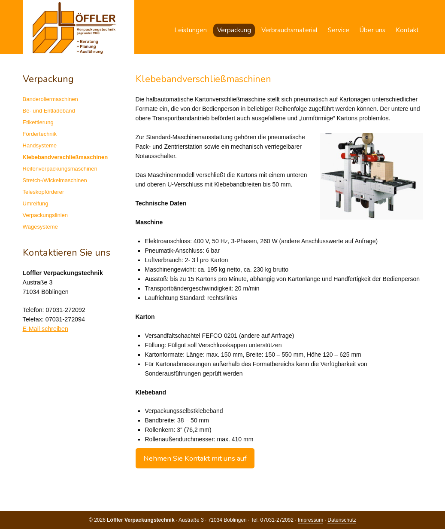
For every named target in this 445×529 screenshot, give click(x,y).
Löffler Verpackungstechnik (78, 27)
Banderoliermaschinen (50, 99)
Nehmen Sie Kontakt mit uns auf (195, 458)
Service (338, 30)
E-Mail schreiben (45, 328)
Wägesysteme (40, 226)
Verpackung (234, 30)
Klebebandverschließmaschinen (65, 157)
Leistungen (190, 30)
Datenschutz (341, 520)
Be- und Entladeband (49, 110)
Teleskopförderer (43, 192)
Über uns (372, 30)
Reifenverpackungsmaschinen (60, 168)
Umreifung (35, 203)
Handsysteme (40, 145)
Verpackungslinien (45, 215)
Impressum (310, 520)
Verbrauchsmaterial (289, 30)
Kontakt (407, 30)
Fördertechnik (40, 134)
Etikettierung (38, 122)
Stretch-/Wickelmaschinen (55, 180)
